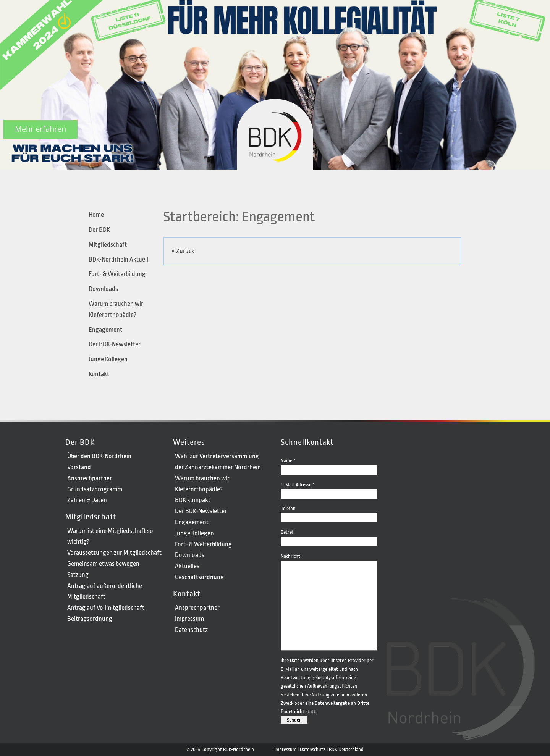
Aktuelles (187, 566)
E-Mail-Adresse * (329, 489)
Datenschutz (191, 629)
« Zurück (182, 251)
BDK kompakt (192, 500)
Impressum (189, 618)
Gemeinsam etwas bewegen (103, 563)
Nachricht (329, 560)
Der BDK (99, 229)
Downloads (103, 288)
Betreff (329, 536)
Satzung (78, 574)
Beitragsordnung (89, 618)
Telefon (329, 513)
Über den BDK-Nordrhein (99, 456)
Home (96, 214)
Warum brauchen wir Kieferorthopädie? (116, 309)
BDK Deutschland (346, 749)
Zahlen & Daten (87, 500)
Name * (329, 465)
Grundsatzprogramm (94, 489)
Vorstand (79, 467)
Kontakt (99, 374)
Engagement (105, 329)
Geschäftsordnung (199, 577)
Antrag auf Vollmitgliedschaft (105, 607)
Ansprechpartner (89, 478)
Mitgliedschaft (108, 244)
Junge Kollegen (108, 359)
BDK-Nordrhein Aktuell (118, 259)
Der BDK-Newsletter (115, 344)
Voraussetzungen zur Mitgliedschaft (114, 552)
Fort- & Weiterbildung (117, 274)
